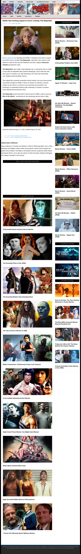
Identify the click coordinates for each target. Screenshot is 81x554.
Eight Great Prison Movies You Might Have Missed (21, 432)
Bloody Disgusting (9, 58)
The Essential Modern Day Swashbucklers (18, 297)
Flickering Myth (40, 9)
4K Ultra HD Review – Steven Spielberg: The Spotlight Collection (65, 105)
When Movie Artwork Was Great (14, 466)
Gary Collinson (15, 135)
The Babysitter (18, 137)
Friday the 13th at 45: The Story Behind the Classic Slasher (66, 345)
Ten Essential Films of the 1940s (14, 263)
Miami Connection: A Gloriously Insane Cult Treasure (22, 364)
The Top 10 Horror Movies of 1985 (15, 330)
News (25, 135)
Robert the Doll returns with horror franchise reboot (65, 128)
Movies (22, 135)
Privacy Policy (52, 548)
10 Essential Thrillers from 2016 (66, 63)
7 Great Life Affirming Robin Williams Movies (19, 533)
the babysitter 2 (27, 137)
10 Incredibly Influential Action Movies (16, 398)
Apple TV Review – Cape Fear (65, 83)
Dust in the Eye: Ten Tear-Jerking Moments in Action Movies (67, 301)
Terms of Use (44, 548)
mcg (12, 137)
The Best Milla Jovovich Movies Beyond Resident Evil (66, 323)
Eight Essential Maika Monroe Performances (19, 499)
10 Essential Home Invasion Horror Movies (18, 229)
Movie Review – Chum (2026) (65, 149)
